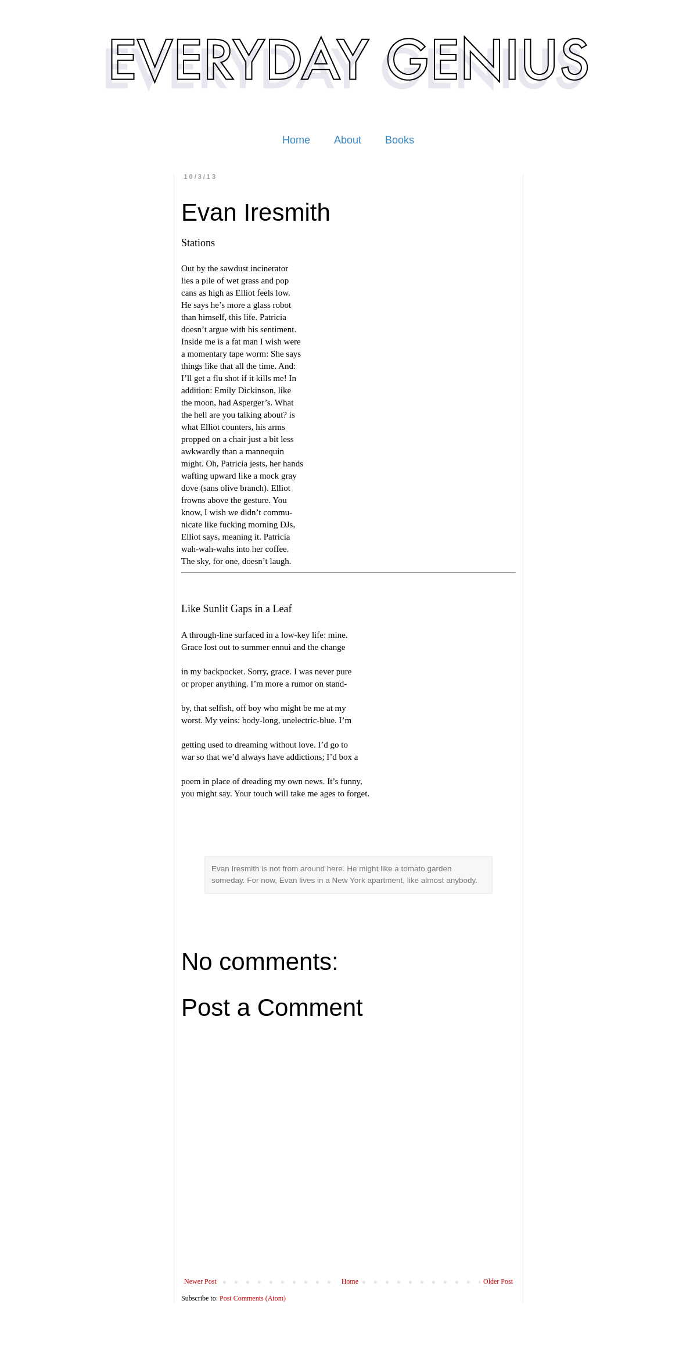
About (347, 140)
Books (399, 140)
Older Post (498, 1281)
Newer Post (200, 1281)
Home (296, 140)
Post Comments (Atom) (253, 1298)
